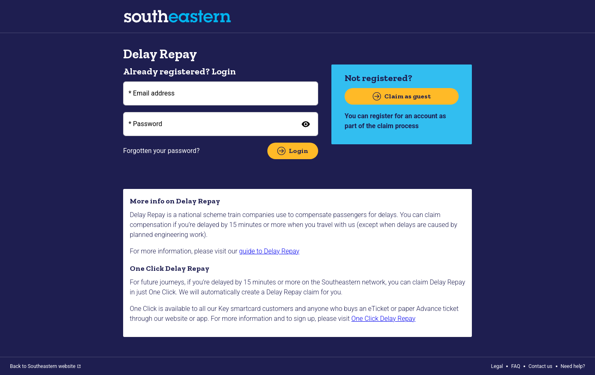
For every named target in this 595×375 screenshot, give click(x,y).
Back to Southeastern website (45, 366)
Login (292, 151)
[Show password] (306, 124)
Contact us (540, 366)
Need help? (573, 366)
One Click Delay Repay (383, 318)
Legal (497, 366)
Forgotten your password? (161, 151)
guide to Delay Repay (269, 251)
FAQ (515, 366)
